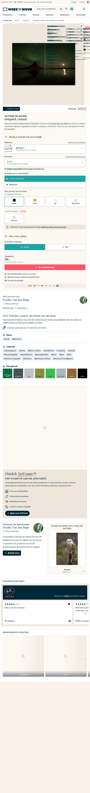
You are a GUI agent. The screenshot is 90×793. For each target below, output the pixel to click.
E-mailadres (7, 701)
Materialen (49, 15)
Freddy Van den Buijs (17, 116)
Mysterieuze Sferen (42, 358)
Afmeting (35, 15)
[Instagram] (11, 787)
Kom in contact (12, 745)
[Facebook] (19, 787)
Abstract (71, 350)
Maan (62, 354)
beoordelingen (14, 764)
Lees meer (23, 308)
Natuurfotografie (10, 354)
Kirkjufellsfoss (26, 354)
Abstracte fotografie (12, 358)
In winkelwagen (45, 267)
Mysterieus (16, 339)
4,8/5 (7, 2)
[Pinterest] (15, 787)
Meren (54, 354)
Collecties (22, 15)
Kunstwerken (7, 15)
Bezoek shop (9, 308)
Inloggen (74, 2)
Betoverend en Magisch (63, 358)
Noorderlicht (49, 350)
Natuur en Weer (34, 350)
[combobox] (47, 9)
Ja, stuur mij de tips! (13, 713)
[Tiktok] (26, 787)
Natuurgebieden (41, 354)
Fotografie (61, 350)
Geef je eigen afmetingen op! (24, 169)
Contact (81, 2)
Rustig (6, 339)
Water (69, 354)
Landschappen (10, 350)
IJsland (22, 350)
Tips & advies (80, 15)
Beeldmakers (64, 15)
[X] (22, 787)
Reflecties (27, 358)
